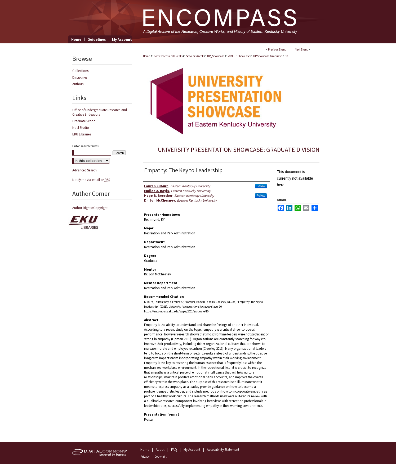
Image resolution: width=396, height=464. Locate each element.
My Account (192, 449)
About (160, 449)
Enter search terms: (85, 146)
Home (146, 56)
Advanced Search (84, 170)
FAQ (174, 449)
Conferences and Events (168, 56)
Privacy (144, 456)
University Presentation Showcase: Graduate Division (238, 149)
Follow (261, 186)
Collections (80, 71)
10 (286, 56)
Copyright (160, 456)
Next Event (301, 49)
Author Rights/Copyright (90, 208)
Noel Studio (80, 127)
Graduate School (84, 121)
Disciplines (79, 77)
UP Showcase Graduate (267, 56)
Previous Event (277, 49)
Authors (77, 84)
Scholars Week (195, 56)
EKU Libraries (81, 134)
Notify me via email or (91, 180)
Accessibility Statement (223, 449)
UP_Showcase (216, 56)
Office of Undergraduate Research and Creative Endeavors (99, 112)
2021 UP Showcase (239, 56)
